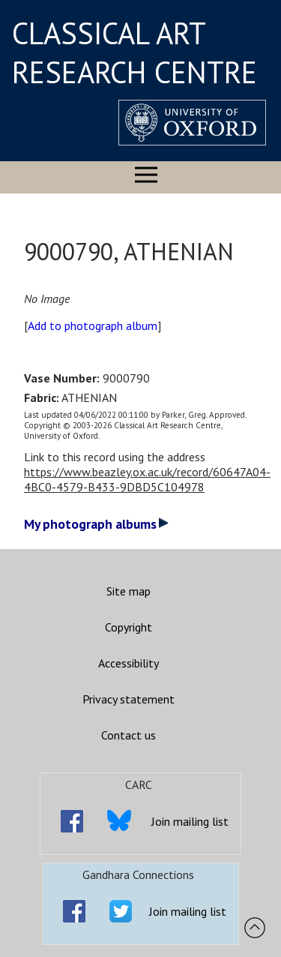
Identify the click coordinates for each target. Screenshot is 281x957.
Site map (128, 591)
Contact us (128, 735)
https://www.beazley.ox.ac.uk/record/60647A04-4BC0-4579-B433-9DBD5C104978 (147, 479)
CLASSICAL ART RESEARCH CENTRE (134, 53)
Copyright (128, 627)
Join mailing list (190, 821)
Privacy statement (128, 699)
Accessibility (128, 663)
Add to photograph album (92, 325)
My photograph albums (96, 523)
